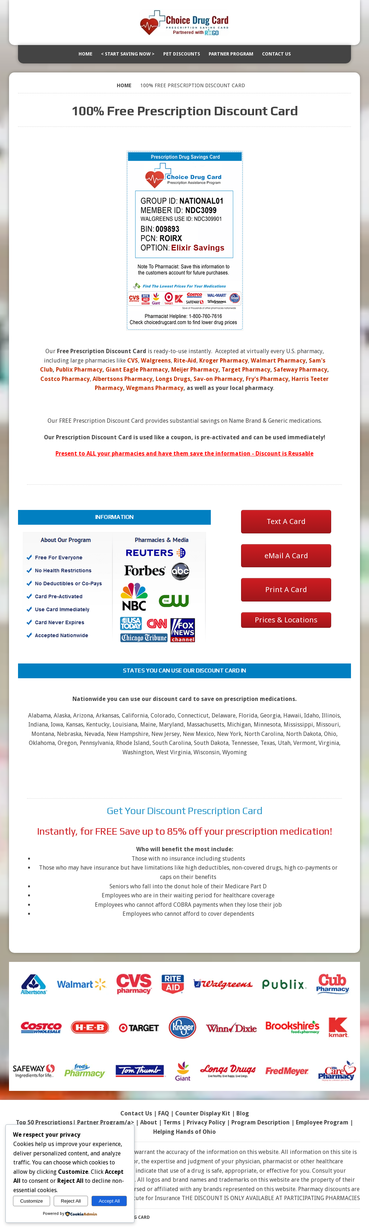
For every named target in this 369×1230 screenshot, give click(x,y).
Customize (31, 1201)
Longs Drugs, (174, 379)
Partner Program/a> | (108, 1122)
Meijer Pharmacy (194, 369)
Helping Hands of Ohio (184, 1131)
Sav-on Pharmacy (218, 379)
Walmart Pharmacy (278, 360)
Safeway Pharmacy (300, 369)
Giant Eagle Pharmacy (137, 369)
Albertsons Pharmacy (122, 379)
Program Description (260, 1122)
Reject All (71, 1201)
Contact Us (276, 54)
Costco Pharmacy (65, 379)
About (148, 1122)
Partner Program (231, 54)
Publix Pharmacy (79, 369)
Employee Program (322, 1122)
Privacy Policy (206, 1122)
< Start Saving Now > (128, 54)
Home (85, 54)
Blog (242, 1113)
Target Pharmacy (246, 369)
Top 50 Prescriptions (44, 1122)
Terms (172, 1122)
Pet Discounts (181, 54)
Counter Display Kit (202, 1113)
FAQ (163, 1113)
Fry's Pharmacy (267, 379)
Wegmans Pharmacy (154, 388)
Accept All (109, 1201)
